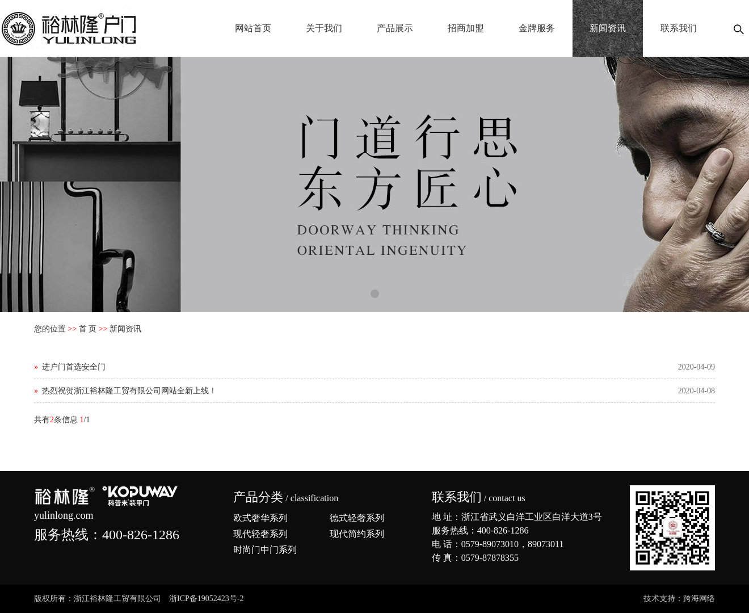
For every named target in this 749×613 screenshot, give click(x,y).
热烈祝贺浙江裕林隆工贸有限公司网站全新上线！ (129, 391)
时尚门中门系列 (265, 550)
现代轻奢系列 (260, 534)
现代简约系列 (357, 534)
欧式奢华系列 (260, 518)
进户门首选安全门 (74, 367)
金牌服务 (537, 28)
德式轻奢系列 (357, 518)
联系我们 (678, 28)
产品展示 (395, 28)
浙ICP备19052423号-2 (206, 598)
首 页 (88, 329)
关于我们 (324, 28)
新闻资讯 (608, 28)
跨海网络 (699, 598)
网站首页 (253, 28)
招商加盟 (466, 28)
